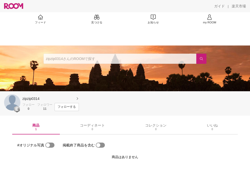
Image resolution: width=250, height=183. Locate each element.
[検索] (201, 59)
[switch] (49, 145)
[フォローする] (66, 107)
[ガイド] (219, 6)
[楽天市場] (239, 6)
